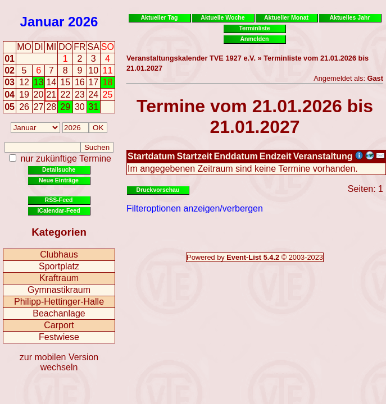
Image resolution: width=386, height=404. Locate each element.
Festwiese (59, 337)
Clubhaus (59, 254)
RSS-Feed (59, 199)
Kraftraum (59, 278)
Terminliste (254, 28)
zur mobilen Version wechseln (59, 362)
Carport (59, 325)
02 (9, 70)
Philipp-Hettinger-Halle (59, 301)
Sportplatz (59, 266)
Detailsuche (58, 169)
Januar (42, 21)
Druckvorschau (158, 189)
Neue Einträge (59, 180)
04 (9, 94)
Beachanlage (59, 313)
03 (9, 82)
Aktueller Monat (286, 17)
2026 (83, 21)
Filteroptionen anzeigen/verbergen (194, 208)
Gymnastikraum (59, 290)
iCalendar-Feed (58, 210)
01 (9, 58)
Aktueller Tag (159, 17)
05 (9, 107)
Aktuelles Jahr (349, 17)
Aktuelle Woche (222, 17)
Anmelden (254, 38)
